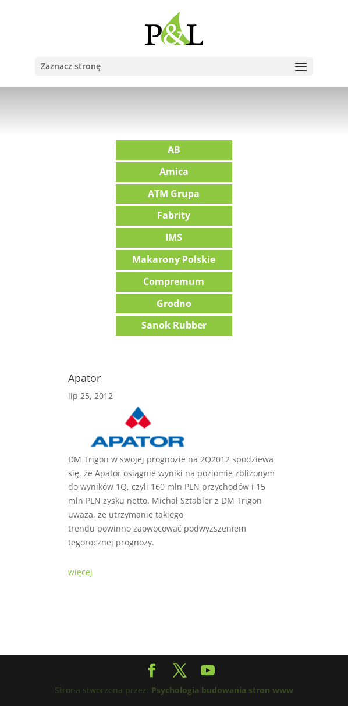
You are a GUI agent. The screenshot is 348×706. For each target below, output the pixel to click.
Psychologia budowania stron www (222, 690)
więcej (80, 571)
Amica (174, 171)
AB (174, 149)
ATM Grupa (174, 193)
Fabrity (173, 215)
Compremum (173, 281)
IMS (173, 237)
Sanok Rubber (174, 325)
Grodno (174, 303)
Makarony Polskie (173, 259)
